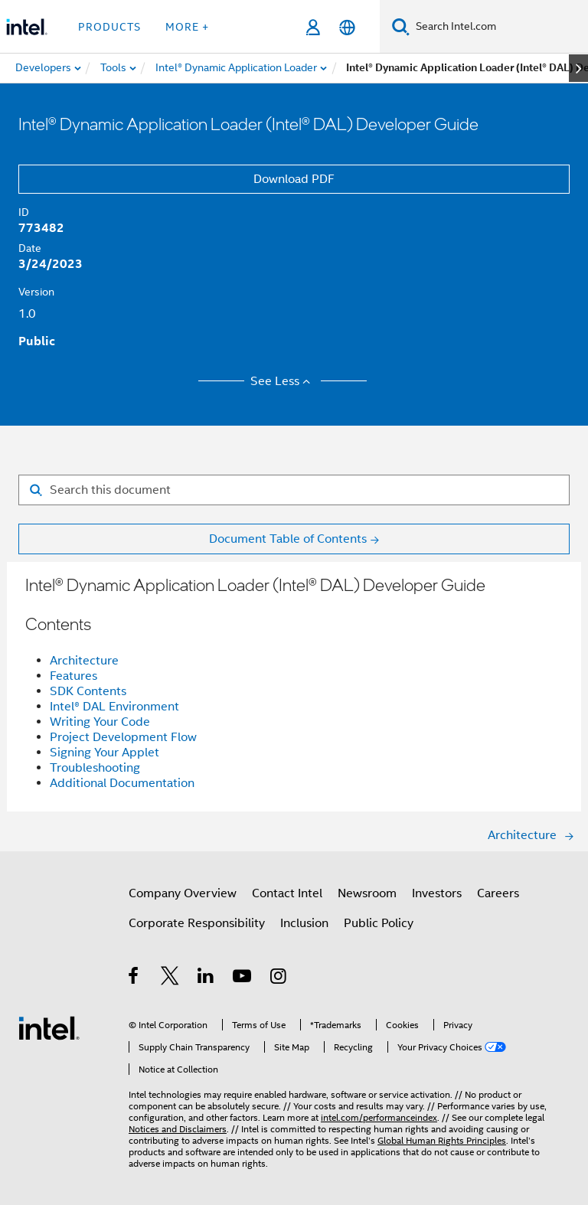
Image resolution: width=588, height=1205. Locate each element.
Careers (498, 893)
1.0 (27, 314)
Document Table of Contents (288, 539)
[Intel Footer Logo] (49, 1027)
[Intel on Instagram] (279, 978)
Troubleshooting (95, 768)
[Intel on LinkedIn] (206, 978)
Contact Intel (287, 893)
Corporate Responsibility (197, 923)
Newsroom (367, 893)
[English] (347, 27)
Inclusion (304, 923)
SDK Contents (88, 691)
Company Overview (183, 893)
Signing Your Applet (104, 752)
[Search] (401, 26)
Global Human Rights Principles (441, 1140)
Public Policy (378, 923)
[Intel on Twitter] (170, 978)
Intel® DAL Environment (114, 706)
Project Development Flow (123, 737)
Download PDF (294, 179)
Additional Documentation (122, 783)
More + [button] (187, 27)
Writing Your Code (100, 722)
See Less (282, 381)
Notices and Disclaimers (178, 1129)
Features (73, 676)
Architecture (84, 660)
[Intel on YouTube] (243, 978)
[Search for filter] (294, 490)
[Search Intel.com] (499, 26)
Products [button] (109, 27)
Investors (437, 893)
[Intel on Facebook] (134, 978)
